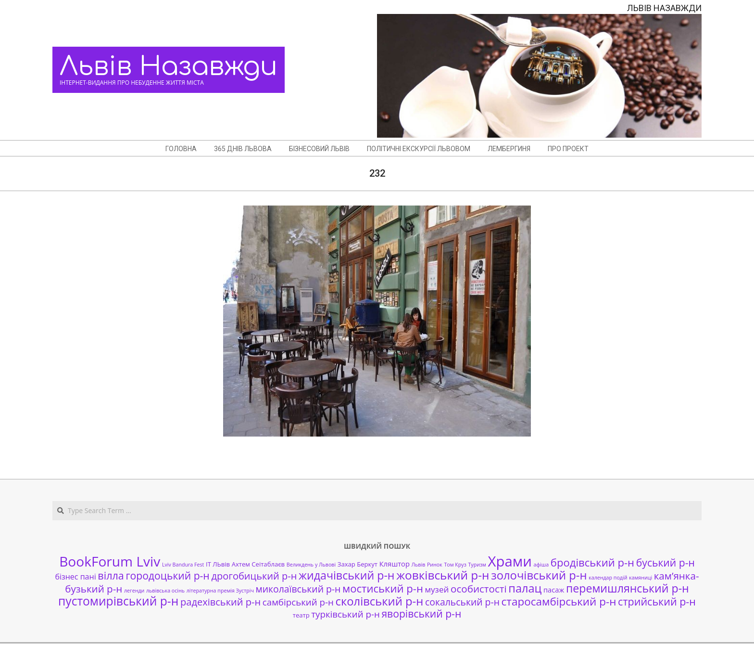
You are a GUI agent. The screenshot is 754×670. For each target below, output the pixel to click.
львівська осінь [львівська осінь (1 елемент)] (165, 590)
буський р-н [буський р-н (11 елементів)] (665, 562)
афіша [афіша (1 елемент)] (541, 564)
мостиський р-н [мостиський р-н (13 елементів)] (382, 588)
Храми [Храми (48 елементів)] (510, 561)
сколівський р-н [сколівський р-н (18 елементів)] (379, 601)
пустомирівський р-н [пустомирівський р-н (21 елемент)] (118, 601)
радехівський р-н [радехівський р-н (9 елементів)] (220, 601)
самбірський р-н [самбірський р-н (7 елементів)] (298, 602)
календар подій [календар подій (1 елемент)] (608, 577)
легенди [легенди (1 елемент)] (134, 590)
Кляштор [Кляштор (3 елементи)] (394, 563)
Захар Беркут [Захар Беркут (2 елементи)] (357, 564)
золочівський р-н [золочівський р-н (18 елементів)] (539, 575)
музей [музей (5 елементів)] (437, 589)
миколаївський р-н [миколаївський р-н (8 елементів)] (298, 588)
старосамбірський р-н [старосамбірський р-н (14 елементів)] (559, 601)
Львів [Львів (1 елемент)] (419, 564)
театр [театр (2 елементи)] (301, 615)
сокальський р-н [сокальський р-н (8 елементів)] (462, 601)
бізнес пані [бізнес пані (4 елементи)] (75, 576)
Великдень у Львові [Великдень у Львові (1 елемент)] (311, 564)
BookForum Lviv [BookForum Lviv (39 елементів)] (109, 561)
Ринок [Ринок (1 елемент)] (434, 564)
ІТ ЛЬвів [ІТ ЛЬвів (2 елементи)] (218, 564)
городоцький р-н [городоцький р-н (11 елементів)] (167, 575)
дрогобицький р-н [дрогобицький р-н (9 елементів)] (254, 575)
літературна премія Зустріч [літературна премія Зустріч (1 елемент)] (220, 590)
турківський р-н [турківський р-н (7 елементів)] (345, 614)
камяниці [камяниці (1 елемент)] (640, 577)
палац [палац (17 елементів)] (524, 588)
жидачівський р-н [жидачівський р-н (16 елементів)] (346, 575)
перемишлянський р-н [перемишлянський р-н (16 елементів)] (627, 588)
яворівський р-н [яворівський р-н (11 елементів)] (421, 613)
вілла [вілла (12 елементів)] (111, 575)
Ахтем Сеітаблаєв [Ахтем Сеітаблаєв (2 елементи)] (258, 564)
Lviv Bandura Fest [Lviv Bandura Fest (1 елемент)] (183, 564)
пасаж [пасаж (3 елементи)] (553, 589)
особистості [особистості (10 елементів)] (479, 588)
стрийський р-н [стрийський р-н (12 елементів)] (657, 601)
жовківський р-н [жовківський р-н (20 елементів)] (442, 575)
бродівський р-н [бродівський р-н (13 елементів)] (592, 562)
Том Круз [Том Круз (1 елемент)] (455, 564)
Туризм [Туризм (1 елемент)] (477, 564)
